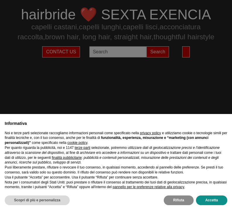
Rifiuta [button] (178, 200)
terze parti (82, 148)
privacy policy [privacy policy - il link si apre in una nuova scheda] (150, 133)
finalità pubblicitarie (67, 158)
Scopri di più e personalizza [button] (37, 200)
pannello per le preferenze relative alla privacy (148, 187)
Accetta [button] (211, 200)
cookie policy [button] (77, 143)
